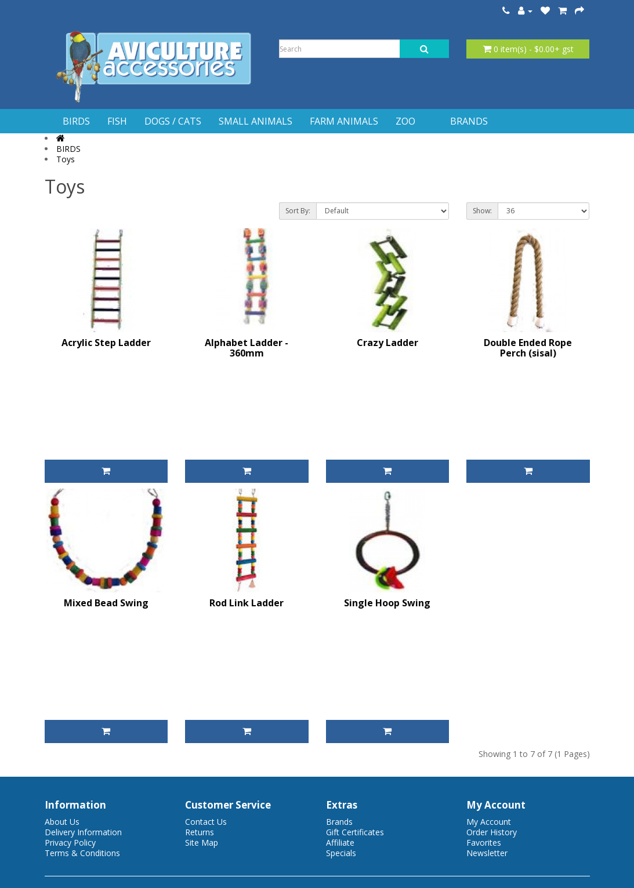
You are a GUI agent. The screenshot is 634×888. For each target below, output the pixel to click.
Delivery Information (83, 832)
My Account (488, 821)
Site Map (201, 842)
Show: (482, 211)
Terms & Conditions (82, 852)
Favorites (483, 842)
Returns (199, 832)
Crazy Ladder (387, 342)
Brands (339, 821)
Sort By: (297, 211)
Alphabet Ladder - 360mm (246, 347)
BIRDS (76, 121)
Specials (341, 852)
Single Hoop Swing (387, 602)
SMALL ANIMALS (255, 121)
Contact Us (206, 821)
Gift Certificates (355, 832)
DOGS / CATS (172, 121)
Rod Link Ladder (246, 602)
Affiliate (340, 842)
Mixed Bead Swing (106, 602)
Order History (491, 832)
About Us (62, 821)
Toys (65, 159)
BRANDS (469, 121)
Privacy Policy (70, 842)
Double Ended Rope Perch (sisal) (528, 347)
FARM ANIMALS (344, 121)
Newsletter (487, 852)
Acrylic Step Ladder (106, 342)
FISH (117, 121)
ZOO (405, 121)
